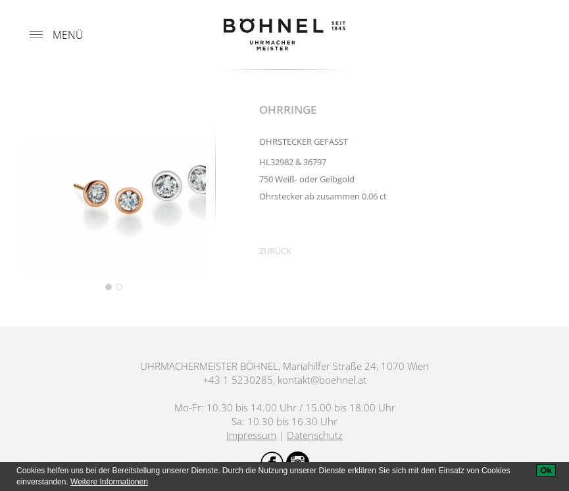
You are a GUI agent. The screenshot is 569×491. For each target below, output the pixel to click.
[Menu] (36, 34)
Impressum (251, 435)
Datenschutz (315, 435)
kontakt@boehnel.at (322, 379)
